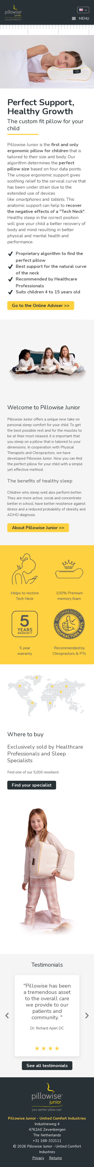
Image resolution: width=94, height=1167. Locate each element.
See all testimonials (47, 1066)
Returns (55, 1158)
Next (87, 1015)
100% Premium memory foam (69, 577)
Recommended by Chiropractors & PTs (69, 632)
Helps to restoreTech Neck (24, 577)
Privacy (38, 1158)
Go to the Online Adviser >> (40, 305)
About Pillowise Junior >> (38, 528)
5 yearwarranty (24, 632)
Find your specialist (31, 785)
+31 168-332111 (47, 1140)
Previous (7, 1015)
